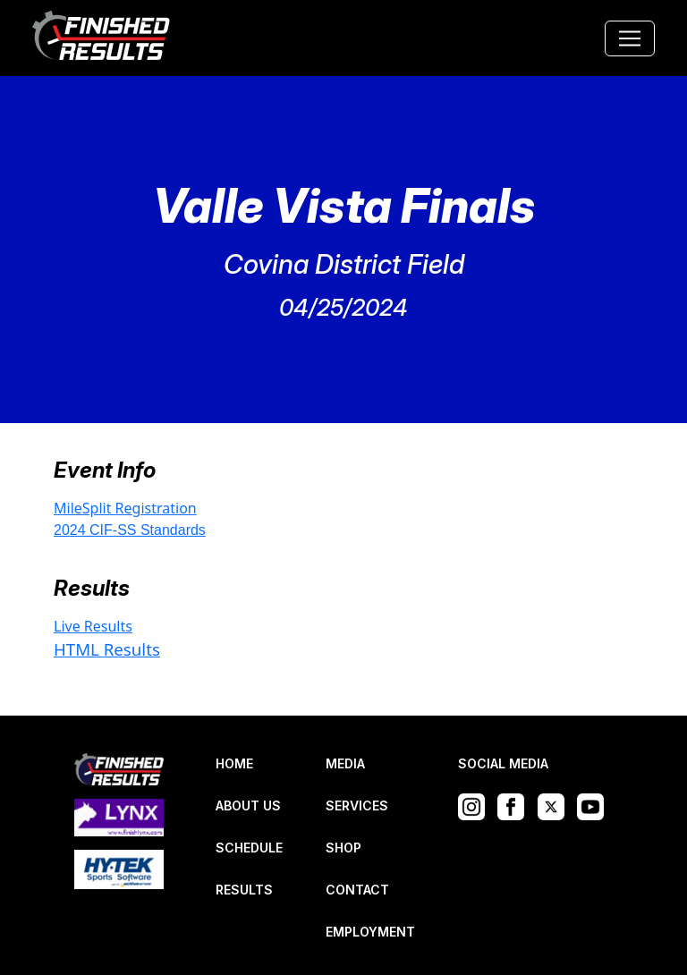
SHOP (343, 847)
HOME (234, 763)
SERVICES (357, 805)
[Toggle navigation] (630, 38)
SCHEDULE (249, 847)
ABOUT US (248, 805)
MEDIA (345, 763)
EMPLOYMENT (370, 931)
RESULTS (244, 889)
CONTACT (357, 889)
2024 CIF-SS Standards (130, 530)
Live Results (93, 626)
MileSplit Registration (125, 508)
